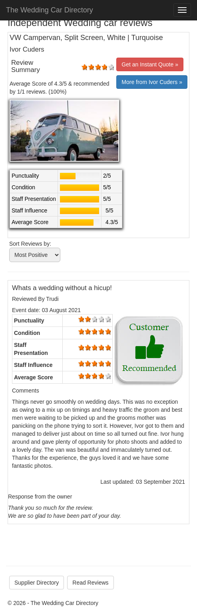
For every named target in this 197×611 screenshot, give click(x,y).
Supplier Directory (36, 582)
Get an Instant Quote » (149, 64)
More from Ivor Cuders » (151, 82)
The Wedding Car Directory (49, 10)
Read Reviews (90, 582)
